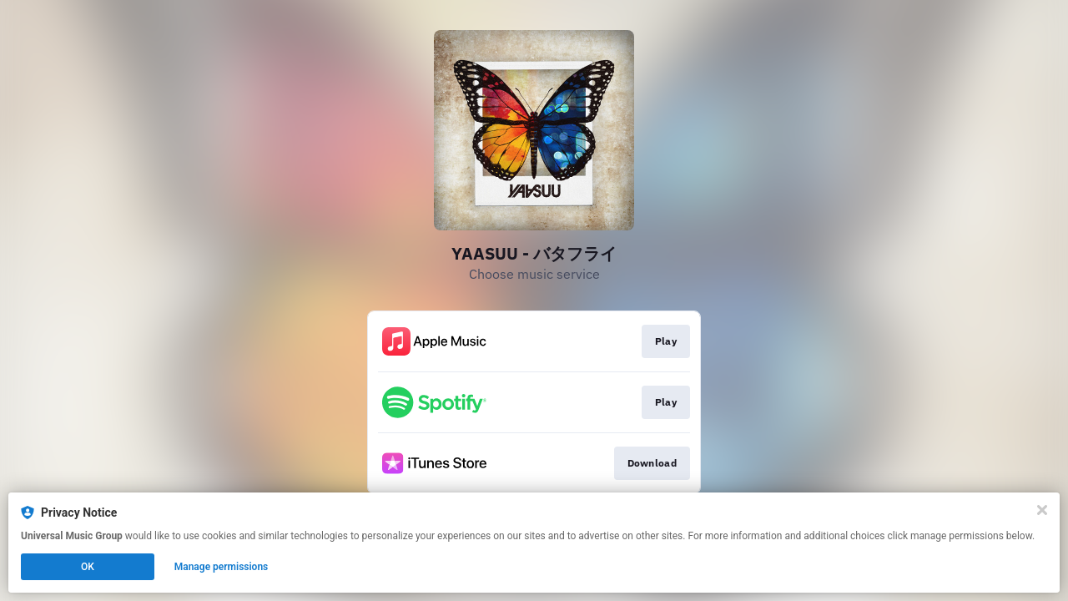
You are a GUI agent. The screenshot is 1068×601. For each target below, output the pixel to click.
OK (87, 567)
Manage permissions (221, 567)
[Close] (1042, 510)
